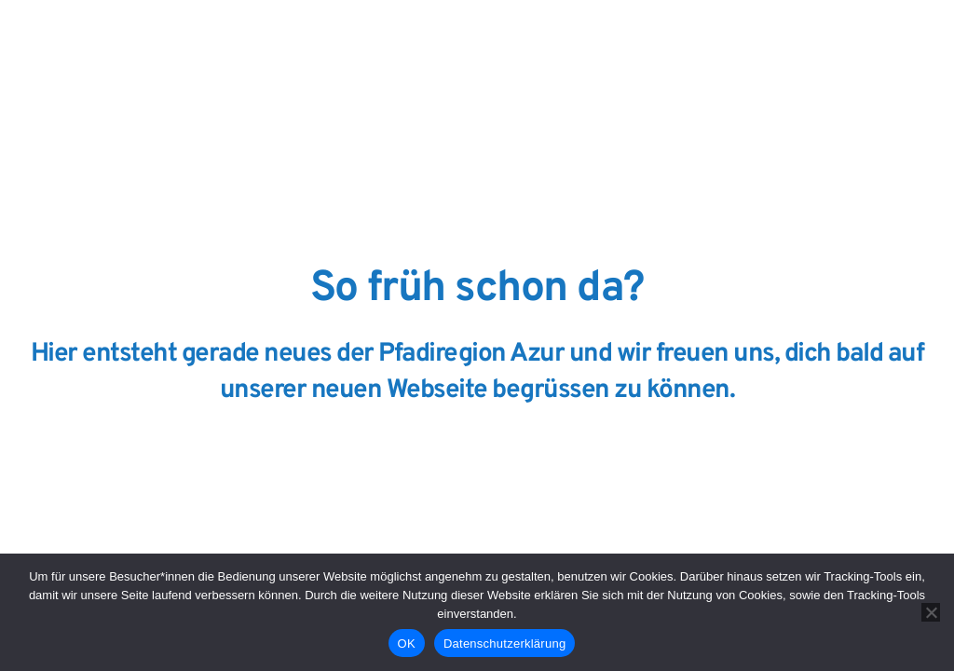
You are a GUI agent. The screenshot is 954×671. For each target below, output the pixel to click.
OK (407, 643)
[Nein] (930, 612)
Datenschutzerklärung (504, 643)
